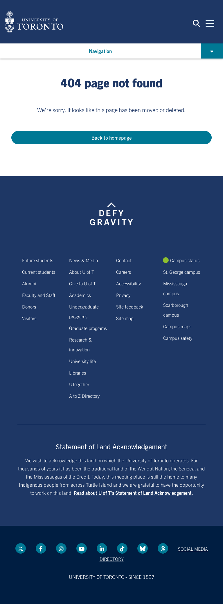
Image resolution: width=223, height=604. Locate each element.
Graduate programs (88, 328)
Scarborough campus (175, 309)
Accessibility (128, 283)
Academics (80, 295)
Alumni (29, 283)
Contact (124, 260)
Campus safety (177, 338)
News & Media (83, 260)
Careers (123, 272)
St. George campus (181, 272)
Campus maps (177, 326)
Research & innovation (80, 344)
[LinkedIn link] (102, 548)
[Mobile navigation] (210, 23)
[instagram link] (61, 548)
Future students (37, 260)
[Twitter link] (20, 548)
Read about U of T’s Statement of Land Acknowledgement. (133, 493)
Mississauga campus (175, 288)
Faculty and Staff (38, 295)
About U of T (81, 272)
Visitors (29, 318)
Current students (38, 272)
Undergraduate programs (84, 311)
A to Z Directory (84, 396)
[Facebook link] (41, 548)
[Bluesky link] (142, 548)
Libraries (77, 372)
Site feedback (129, 306)
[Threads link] (163, 548)
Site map (125, 318)
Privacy (123, 295)
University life (82, 361)
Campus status (184, 260)
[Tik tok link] (122, 548)
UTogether (79, 384)
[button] (196, 23)
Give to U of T (82, 283)
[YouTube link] (81, 548)
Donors (29, 306)
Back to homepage (111, 137)
